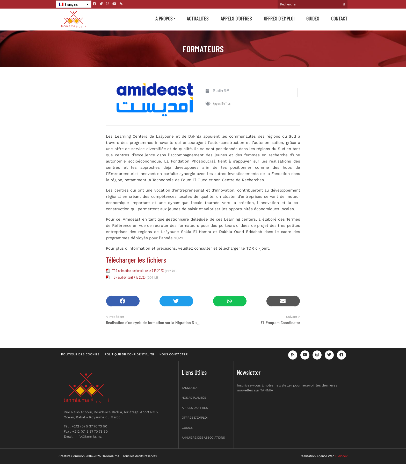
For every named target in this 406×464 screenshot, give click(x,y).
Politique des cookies (80, 354)
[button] (123, 301)
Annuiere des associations (203, 437)
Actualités (198, 18)
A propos (164, 18)
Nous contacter (174, 354)
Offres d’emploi (279, 18)
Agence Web (326, 456)
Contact (339, 18)
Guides (312, 18)
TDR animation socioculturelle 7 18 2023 (138, 270)
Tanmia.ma (189, 387)
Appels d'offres (221, 103)
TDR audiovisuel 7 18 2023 (129, 277)
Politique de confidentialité (129, 354)
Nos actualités (194, 397)
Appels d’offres (236, 18)
